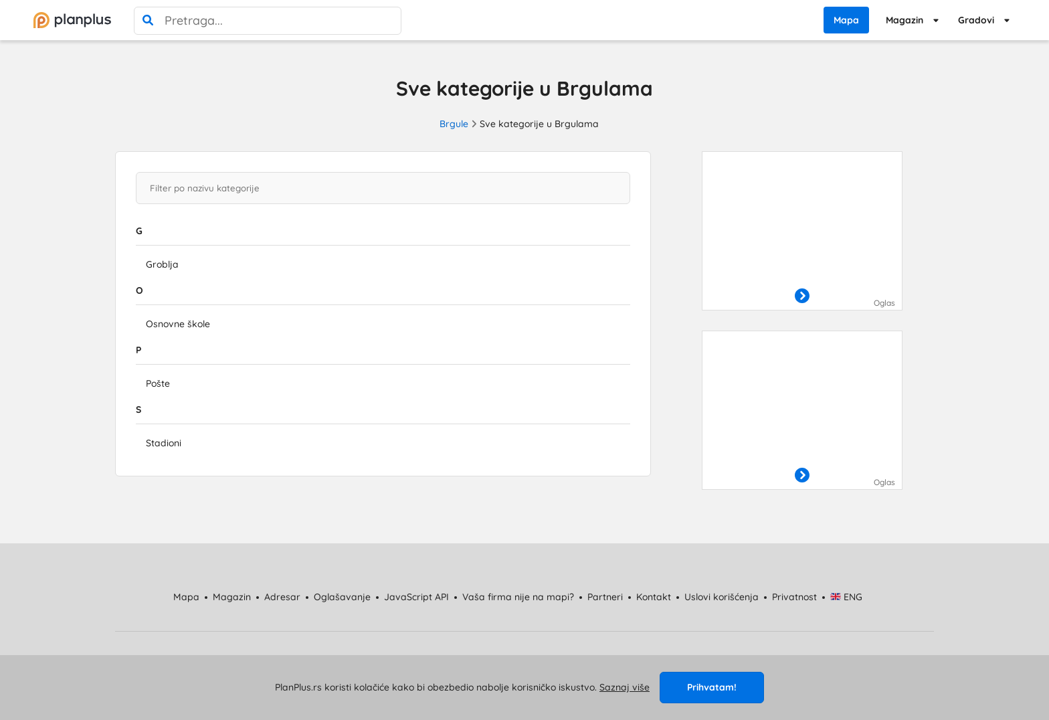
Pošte (158, 383)
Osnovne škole (178, 324)
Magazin (904, 20)
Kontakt (653, 597)
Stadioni (163, 443)
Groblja (162, 264)
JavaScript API (416, 597)
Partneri (605, 597)
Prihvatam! (712, 687)
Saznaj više (624, 687)
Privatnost (794, 597)
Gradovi (976, 20)
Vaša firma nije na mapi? (518, 597)
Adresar (282, 597)
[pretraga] (147, 20)
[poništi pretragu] (387, 20)
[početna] (72, 20)
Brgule (454, 124)
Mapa (846, 20)
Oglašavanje (342, 597)
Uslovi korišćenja (721, 597)
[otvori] (802, 296)
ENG (846, 597)
